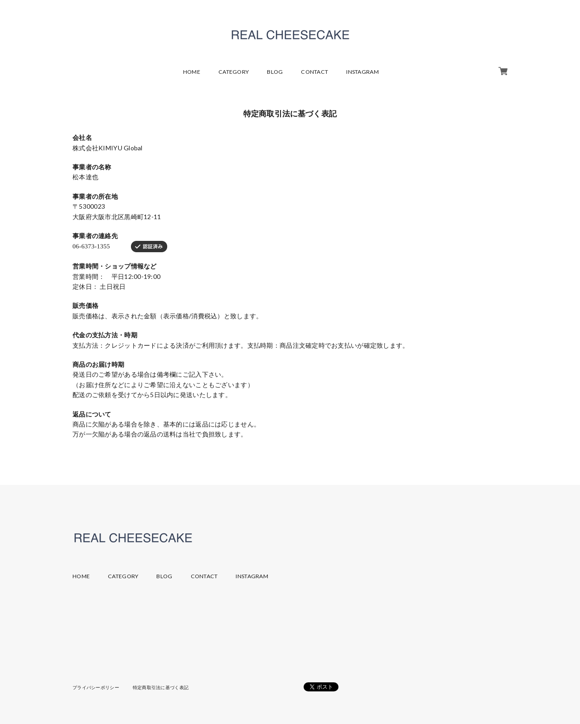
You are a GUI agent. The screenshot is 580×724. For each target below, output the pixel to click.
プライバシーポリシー (95, 687)
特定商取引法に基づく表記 (160, 687)
